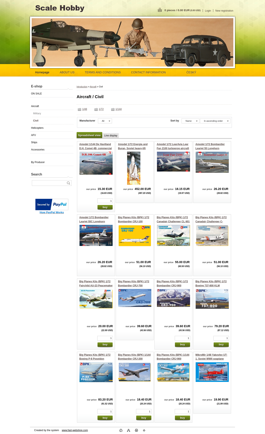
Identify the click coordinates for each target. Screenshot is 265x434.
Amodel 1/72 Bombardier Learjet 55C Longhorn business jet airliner (93, 221)
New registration (224, 10)
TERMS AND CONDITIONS (103, 72)
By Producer (38, 162)
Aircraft (35, 106)
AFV (33, 135)
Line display (110, 135)
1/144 (119, 109)
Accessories (38, 149)
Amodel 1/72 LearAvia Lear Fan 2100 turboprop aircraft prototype (173, 148)
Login (208, 10)
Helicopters (37, 127)
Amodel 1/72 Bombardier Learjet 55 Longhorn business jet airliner (210, 148)
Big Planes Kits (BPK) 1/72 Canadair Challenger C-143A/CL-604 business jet (211, 221)
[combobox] (190, 120)
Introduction (82, 87)
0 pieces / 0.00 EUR (183, 10)
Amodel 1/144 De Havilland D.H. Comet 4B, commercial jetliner (95, 148)
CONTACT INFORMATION (148, 72)
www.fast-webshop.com (75, 430)
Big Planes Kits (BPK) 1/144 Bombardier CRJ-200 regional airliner (134, 358)
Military (37, 113)
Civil (35, 120)
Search (36, 174)
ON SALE (36, 93)
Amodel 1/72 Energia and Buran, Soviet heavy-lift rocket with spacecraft (133, 148)
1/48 (84, 109)
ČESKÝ (191, 72)
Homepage (42, 72)
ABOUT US (67, 72)
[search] (68, 183)
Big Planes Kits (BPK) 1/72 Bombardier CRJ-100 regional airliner (133, 221)
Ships (34, 142)
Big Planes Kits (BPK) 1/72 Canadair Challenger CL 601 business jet (173, 221)
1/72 (101, 109)
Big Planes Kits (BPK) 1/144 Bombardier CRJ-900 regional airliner (173, 358)
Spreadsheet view (89, 135)
